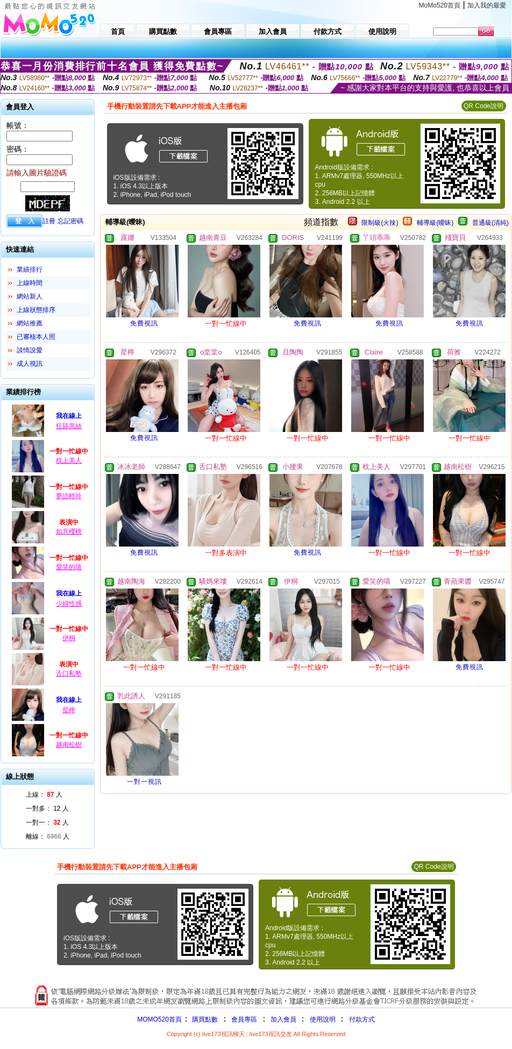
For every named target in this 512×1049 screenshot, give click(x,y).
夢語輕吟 (69, 496)
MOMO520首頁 (159, 1019)
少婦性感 (69, 603)
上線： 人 (44, 794)
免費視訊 (144, 323)
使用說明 (323, 1019)
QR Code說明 (483, 106)
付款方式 (362, 1019)
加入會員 (283, 1019)
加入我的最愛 (486, 5)
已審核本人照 (36, 337)
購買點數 (204, 1019)
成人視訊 (29, 363)
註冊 (48, 221)
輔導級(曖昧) (435, 222)
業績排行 (29, 269)
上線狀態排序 (36, 310)
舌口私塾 (69, 673)
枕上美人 (69, 460)
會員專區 (244, 1019)
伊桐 (68, 638)
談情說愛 (29, 350)
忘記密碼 (70, 221)
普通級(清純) (490, 222)
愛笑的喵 (69, 567)
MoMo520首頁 (439, 5)
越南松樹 (69, 744)
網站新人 (29, 296)
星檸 (68, 710)
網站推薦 (29, 323)
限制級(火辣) (379, 222)
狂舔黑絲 (69, 426)
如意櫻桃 (69, 531)
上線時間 (29, 283)
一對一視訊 (144, 781)
